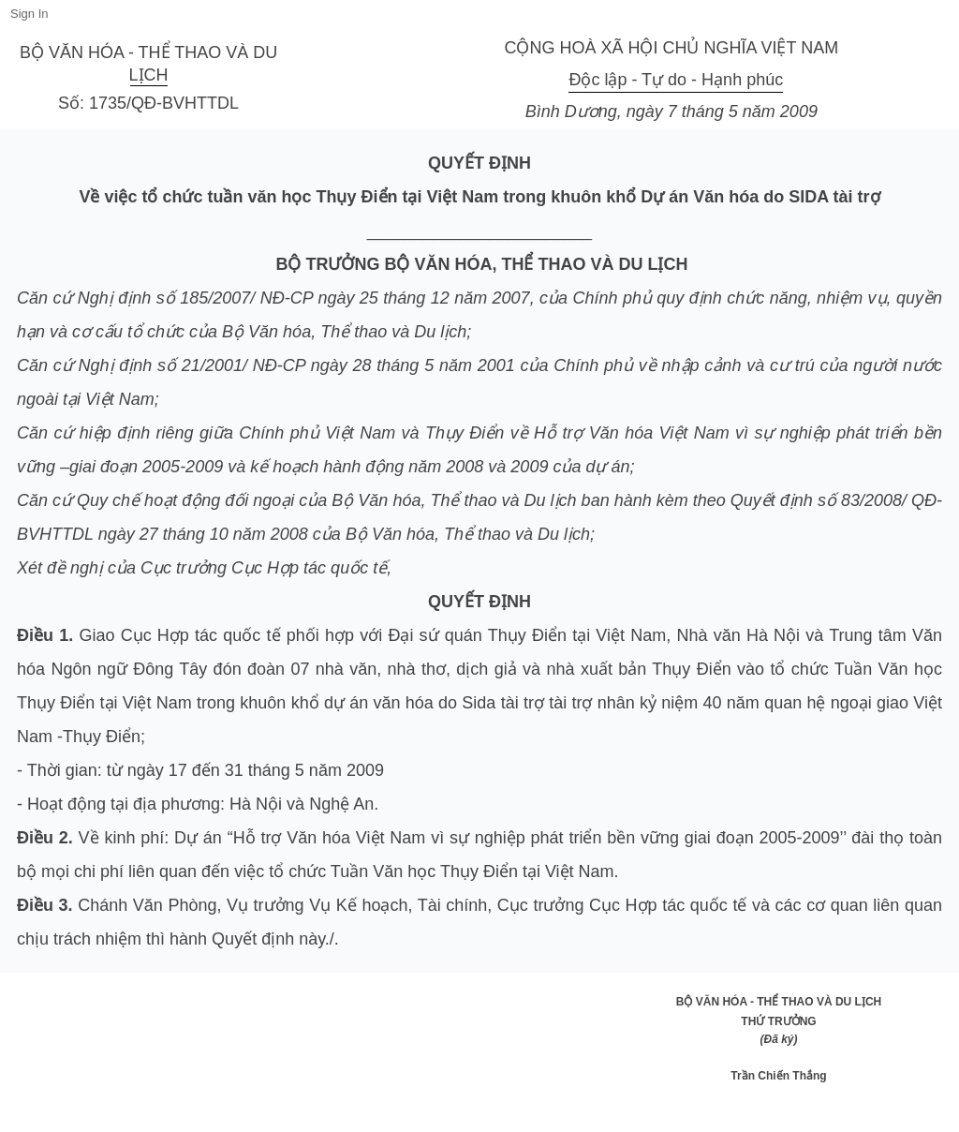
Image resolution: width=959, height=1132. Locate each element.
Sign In (29, 14)
